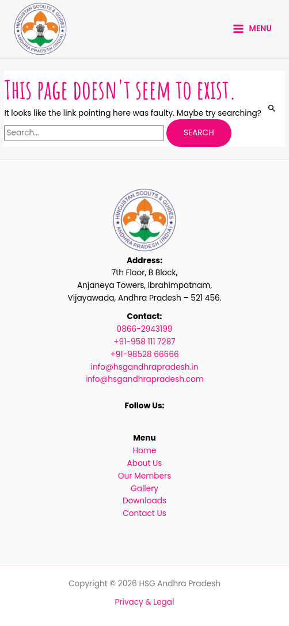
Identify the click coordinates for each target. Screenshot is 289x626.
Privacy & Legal (144, 602)
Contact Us (144, 513)
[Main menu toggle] (252, 29)
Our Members (145, 476)
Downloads (144, 500)
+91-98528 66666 (144, 354)
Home (145, 450)
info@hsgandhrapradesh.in (145, 367)
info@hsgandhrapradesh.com (144, 379)
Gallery (144, 488)
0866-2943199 (145, 329)
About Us (144, 463)
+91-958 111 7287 (144, 341)
